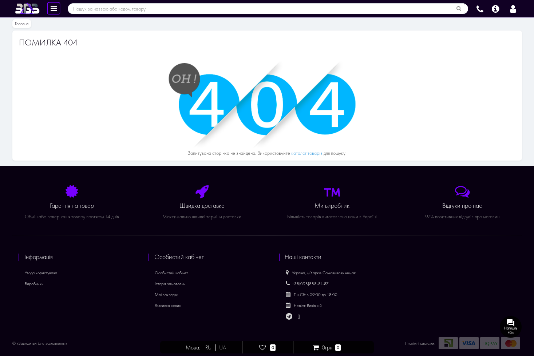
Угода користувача (41, 272)
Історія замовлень (170, 283)
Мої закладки (166, 294)
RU (208, 347)
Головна (21, 23)
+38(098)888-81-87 (307, 283)
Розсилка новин (168, 305)
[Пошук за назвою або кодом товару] (459, 8)
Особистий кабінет (171, 272)
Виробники (34, 283)
